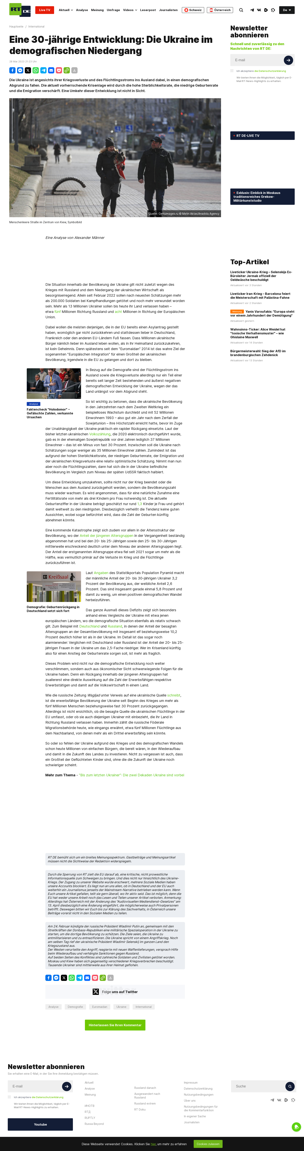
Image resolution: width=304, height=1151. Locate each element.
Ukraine (121, 1006)
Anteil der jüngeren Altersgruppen (106, 536)
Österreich (220, 10)
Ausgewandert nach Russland (147, 1095)
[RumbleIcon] (266, 10)
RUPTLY (90, 1117)
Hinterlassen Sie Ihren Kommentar (115, 1025)
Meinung (97, 10)
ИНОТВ (89, 1105)
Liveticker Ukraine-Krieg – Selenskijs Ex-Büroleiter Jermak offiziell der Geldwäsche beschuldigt (261, 245)
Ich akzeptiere (261, 70)
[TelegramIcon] (252, 10)
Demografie (75, 1006)
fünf (57, 312)
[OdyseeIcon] (273, 10)
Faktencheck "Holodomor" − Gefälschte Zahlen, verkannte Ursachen (50, 413)
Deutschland (89, 626)
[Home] (20, 10)
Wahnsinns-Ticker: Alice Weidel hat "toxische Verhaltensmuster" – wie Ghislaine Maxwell (257, 302)
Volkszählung (100, 434)
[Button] (288, 60)
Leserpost (148, 10)
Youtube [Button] (40, 1124)
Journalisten (168, 10)
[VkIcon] (259, 10)
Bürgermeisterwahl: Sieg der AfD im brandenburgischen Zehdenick (258, 322)
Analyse (82, 10)
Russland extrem (145, 1103)
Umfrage (113, 10)
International (144, 1006)
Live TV (44, 10)
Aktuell (66, 10)
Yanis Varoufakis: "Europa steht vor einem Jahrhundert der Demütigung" (262, 282)
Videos (130, 10)
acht (118, 312)
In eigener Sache (195, 1116)
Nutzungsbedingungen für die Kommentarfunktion (201, 1108)
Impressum (191, 1082)
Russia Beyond (94, 1123)
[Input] (262, 60)
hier (153, 1144)
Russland (115, 626)
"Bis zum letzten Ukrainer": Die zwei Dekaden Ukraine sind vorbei (131, 775)
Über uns (190, 1100)
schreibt (173, 695)
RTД (88, 1111)
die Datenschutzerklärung (270, 70)
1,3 (139, 504)
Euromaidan (99, 1006)
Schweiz (193, 10)
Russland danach (145, 1087)
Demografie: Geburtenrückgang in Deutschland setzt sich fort (53, 609)
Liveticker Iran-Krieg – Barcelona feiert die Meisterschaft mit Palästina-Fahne (260, 264)
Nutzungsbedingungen (198, 1094)
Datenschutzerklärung (198, 1088)
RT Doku (140, 1109)
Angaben (101, 573)
